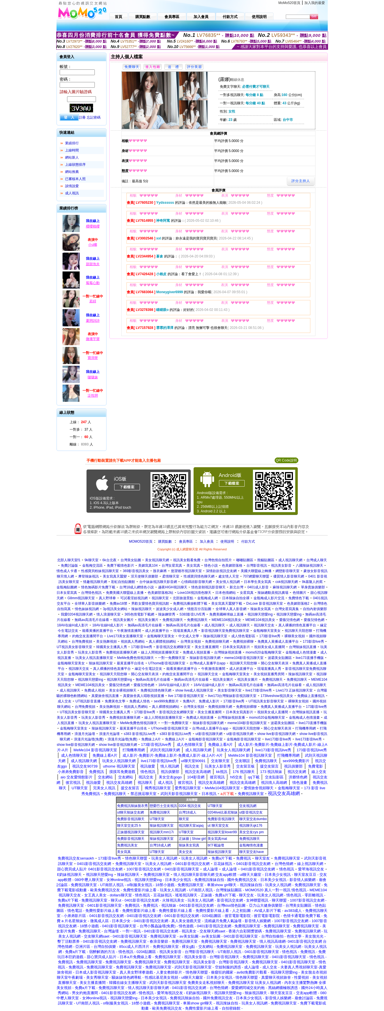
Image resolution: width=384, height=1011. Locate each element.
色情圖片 (299, 593)
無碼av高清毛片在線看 (92, 620)
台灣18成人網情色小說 (136, 587)
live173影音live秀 (259, 690)
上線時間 (72, 150)
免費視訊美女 (127, 845)
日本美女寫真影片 (236, 647)
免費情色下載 (298, 598)
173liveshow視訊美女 (277, 696)
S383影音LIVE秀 (192, 614)
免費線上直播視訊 (311, 696)
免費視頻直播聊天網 (121, 652)
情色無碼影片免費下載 (98, 587)
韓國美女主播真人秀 (111, 647)
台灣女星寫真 (172, 566)
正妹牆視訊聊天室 (130, 832)
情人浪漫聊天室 (108, 614)
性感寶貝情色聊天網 (199, 576)
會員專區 (186, 542)
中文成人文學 (188, 636)
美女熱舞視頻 (106, 642)
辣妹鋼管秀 (166, 614)
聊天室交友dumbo (253, 819)
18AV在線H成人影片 (72, 625)
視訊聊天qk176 (250, 826)
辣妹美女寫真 (260, 609)
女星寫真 (247, 593)
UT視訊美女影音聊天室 (74, 647)
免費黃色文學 (115, 701)
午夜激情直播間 (129, 631)
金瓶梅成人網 (207, 598)
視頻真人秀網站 (133, 642)
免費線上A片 (151, 739)
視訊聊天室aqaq (191, 826)
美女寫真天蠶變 (115, 576)
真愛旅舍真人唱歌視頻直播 (143, 696)
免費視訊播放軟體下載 (190, 604)
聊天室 (184, 819)
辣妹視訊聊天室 (215, 636)
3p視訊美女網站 (115, 609)
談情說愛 (72, 186)
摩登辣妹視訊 (88, 576)
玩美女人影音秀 (90, 652)
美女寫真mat (217, 839)
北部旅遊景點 (183, 598)
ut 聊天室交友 (218, 826)
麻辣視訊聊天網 (285, 587)
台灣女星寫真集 (287, 609)
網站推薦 (72, 172)
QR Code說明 (286, 460)
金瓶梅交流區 (92, 566)
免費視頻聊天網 (217, 642)
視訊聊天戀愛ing (261, 614)
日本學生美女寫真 (257, 582)
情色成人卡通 (67, 571)
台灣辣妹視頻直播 (228, 652)
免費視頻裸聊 (243, 642)
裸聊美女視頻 (294, 636)
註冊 (82, 117)
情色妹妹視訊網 (87, 609)
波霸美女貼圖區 (280, 658)
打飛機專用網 (305, 728)
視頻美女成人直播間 (269, 647)
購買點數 (164, 542)
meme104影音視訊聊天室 (244, 658)
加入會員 (207, 542)
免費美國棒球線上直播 (226, 614)
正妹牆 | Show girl (192, 839)
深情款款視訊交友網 (221, 571)
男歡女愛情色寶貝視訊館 (150, 604)
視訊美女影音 (281, 566)
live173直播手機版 (310, 658)
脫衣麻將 (160, 571)
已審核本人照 (75, 179)
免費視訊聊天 (172, 620)
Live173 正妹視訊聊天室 (294, 690)
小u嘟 (92, 245)
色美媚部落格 (232, 566)
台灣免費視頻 (82, 642)
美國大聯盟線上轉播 (256, 571)
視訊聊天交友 (264, 625)
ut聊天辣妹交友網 (130, 812)
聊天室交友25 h (129, 826)
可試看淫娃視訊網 (134, 598)
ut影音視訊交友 (251, 812)
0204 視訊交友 (190, 806)
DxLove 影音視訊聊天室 (264, 604)
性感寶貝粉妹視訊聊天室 (100, 571)
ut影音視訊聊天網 (209, 734)
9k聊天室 (91, 560)
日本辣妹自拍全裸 (236, 598)
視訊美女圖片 (123, 620)
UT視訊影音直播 (87, 701)
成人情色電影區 (243, 636)
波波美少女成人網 (169, 609)
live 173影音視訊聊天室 (186, 696)
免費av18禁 (118, 604)
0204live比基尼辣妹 (223, 812)
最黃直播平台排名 (130, 663)
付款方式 (248, 542)
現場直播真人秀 (185, 631)
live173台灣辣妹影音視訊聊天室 (232, 696)
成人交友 (64, 701)
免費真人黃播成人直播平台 (278, 642)
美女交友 (185, 852)
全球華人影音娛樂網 (90, 604)
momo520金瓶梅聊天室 (263, 652)
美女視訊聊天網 (157, 560)
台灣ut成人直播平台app (208, 663)
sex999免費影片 (166, 701)
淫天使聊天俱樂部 (144, 576)
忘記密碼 (93, 117)
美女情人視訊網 (228, 582)
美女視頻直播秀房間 (269, 674)
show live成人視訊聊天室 (194, 690)
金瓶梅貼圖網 (67, 587)
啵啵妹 (93, 377)
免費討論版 (69, 566)
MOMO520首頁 (141, 542)
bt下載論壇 (216, 845)
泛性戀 (93, 395)
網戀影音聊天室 (287, 571)
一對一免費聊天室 (171, 658)
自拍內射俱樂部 (315, 609)
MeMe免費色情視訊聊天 (135, 658)
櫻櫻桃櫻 (93, 226)
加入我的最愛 (314, 3)
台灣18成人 (187, 812)
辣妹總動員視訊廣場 (273, 593)
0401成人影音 (258, 587)
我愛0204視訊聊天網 (77, 614)
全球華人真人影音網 (231, 609)
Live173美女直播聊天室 (125, 636)
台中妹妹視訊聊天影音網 (158, 582)
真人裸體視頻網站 (162, 642)
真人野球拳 (107, 598)
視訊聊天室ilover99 (222, 832)
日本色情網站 (225, 593)
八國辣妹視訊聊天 (309, 566)
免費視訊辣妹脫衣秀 (132, 806)
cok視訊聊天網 (287, 582)
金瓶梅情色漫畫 (251, 845)
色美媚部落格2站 (161, 593)
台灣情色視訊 (91, 593)
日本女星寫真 (67, 593)
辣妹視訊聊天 (141, 609)
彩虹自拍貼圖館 (123, 582)
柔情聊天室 (170, 576)
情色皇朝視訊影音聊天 (208, 587)
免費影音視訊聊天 (130, 819)
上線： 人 (80, 422)
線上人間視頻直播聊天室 (160, 652)
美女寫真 (193, 566)
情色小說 (211, 566)
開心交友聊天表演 (274, 663)
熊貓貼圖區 (265, 560)
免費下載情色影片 (120, 566)
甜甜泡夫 (93, 264)
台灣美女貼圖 (130, 560)
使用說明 (227, 542)
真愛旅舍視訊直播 (105, 696)
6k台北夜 (109, 560)
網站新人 (72, 157)
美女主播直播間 (207, 647)
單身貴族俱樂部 (313, 587)
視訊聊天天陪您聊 (298, 631)
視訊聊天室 (160, 598)
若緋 (92, 301)
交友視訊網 (247, 806)
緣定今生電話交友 (148, 669)
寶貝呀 (93, 358)
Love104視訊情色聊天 (194, 593)
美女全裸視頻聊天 (122, 690)
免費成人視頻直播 (196, 652)
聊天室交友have (251, 852)
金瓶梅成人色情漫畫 (301, 652)
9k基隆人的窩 (312, 582)
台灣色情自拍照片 (218, 560)
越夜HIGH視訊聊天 (172, 587)
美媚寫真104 (148, 566)
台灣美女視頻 (190, 642)
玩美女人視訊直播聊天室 (94, 658)
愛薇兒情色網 (289, 620)
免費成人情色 (139, 701)
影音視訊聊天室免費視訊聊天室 (225, 631)
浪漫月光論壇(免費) (89, 739)
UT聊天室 (215, 806)
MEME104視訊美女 (226, 620)
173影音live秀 (269, 636)
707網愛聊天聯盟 (256, 576)
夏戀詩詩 (93, 321)
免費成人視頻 (94, 690)
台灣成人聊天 (316, 560)
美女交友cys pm (251, 832)
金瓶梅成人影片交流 (269, 598)
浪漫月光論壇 (85, 734)
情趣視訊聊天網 (95, 582)
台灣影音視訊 (256, 566)
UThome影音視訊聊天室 (166, 663)
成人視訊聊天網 (290, 560)
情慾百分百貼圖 (199, 609)
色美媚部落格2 (298, 604)
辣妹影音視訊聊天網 (205, 658)
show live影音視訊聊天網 (276, 734)
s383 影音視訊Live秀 (140, 734)
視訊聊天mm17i (162, 832)
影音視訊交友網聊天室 (173, 647)
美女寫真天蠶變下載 (226, 604)
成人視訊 (72, 193)
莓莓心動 (93, 283)
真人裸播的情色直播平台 (297, 625)
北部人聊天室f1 (69, 560)
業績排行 (72, 143)
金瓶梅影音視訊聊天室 (205, 739)
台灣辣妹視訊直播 (302, 647)
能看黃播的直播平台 (97, 631)
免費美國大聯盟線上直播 (125, 593)
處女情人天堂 (228, 576)
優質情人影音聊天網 (288, 576)
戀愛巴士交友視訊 (163, 806)
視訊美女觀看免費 (186, 560)
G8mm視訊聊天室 (81, 598)
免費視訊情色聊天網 (155, 690)
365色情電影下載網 (139, 614)
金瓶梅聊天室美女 (267, 631)
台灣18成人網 (160, 845)
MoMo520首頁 (289, 3)
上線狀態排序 (75, 165)
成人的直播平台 (157, 631)
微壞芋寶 (93, 339)
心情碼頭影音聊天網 (196, 582)
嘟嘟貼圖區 (244, 560)
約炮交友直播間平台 (87, 636)
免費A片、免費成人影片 (201, 701)
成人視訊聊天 (214, 625)
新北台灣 (236, 587)
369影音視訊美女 (136, 571)
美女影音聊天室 (230, 690)
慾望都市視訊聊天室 (186, 571)
